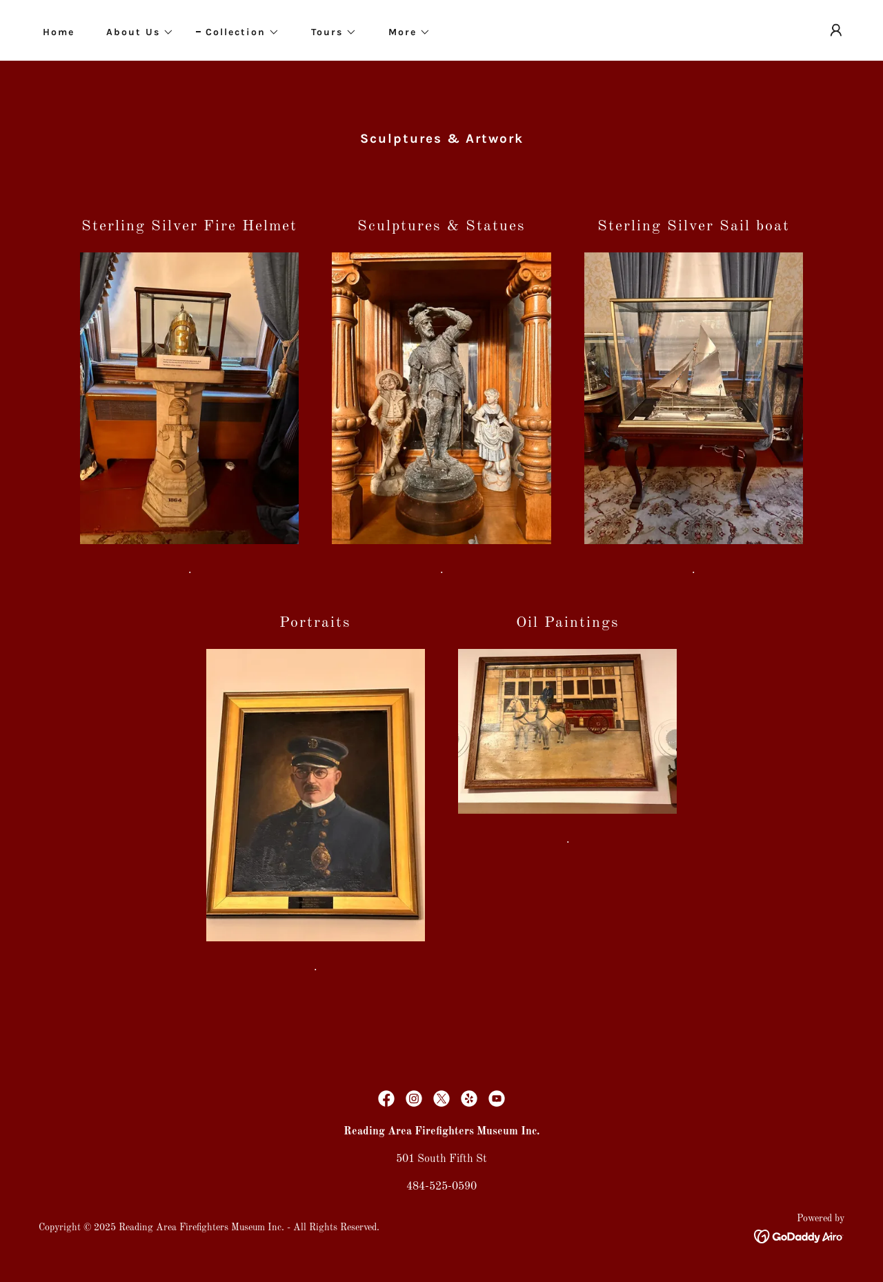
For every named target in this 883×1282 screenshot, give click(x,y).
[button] (135, 32)
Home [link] (59, 32)
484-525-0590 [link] (441, 1186)
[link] (386, 1098)
